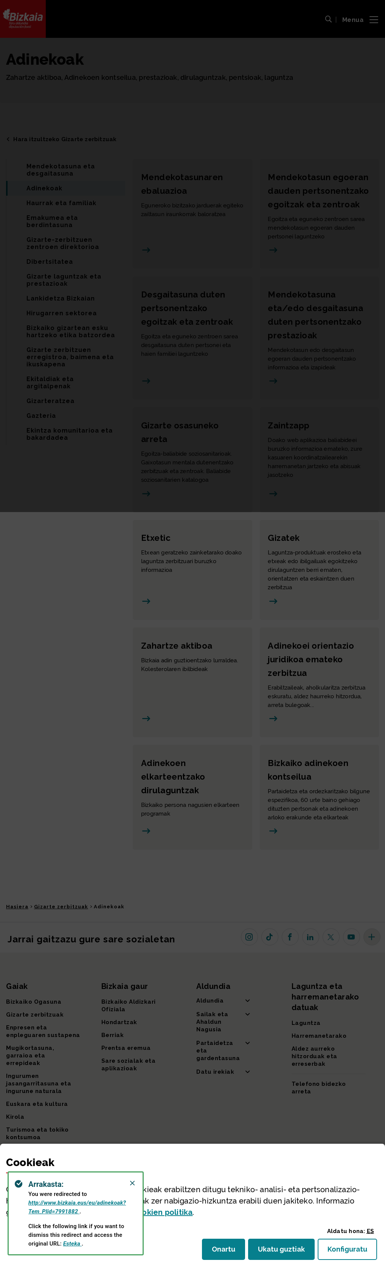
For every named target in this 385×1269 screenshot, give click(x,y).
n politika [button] (162, 1212)
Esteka (72, 1243)
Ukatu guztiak (283, 1251)
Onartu (228, 1251)
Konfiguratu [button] (352, 1251)
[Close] (132, 1183)
